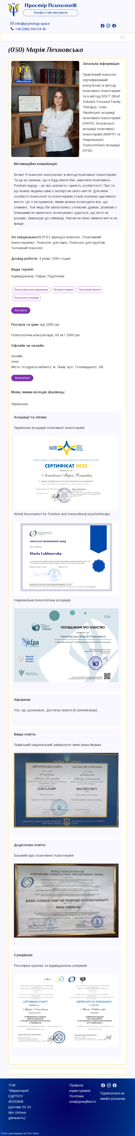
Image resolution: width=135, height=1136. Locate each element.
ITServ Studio (32, 1133)
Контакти (21, 310)
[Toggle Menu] (122, 37)
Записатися (22, 378)
